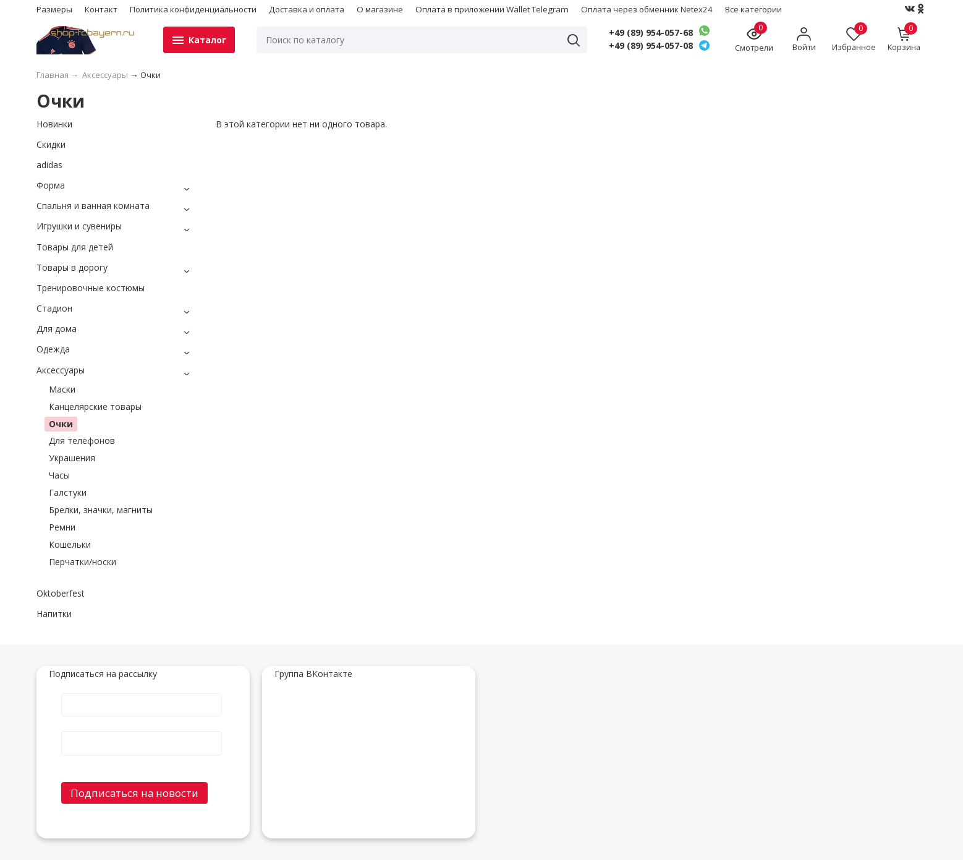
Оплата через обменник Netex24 (647, 9)
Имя (141, 692)
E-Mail (141, 730)
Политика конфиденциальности (193, 9)
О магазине (380, 9)
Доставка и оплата (306, 9)
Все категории (753, 9)
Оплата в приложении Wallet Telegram (492, 9)
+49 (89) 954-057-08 (651, 45)
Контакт (101, 9)
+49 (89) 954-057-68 (651, 32)
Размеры (54, 9)
